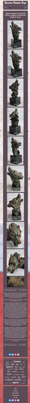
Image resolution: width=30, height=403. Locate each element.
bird (11, 362)
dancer (22, 369)
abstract (7, 377)
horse (25, 364)
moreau (24, 380)
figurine (9, 367)
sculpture (9, 379)
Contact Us (15, 390)
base (24, 377)
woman (14, 371)
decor (7, 364)
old (20, 383)
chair (18, 377)
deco (17, 364)
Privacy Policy (16, 392)
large (7, 383)
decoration (10, 369)
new (24, 367)
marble (18, 379)
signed (15, 382)
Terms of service (15, 395)
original (13, 377)
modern (16, 369)
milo (12, 364)
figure (7, 362)
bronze (17, 361)
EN (14, 397)
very (23, 371)
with (23, 383)
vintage (23, 362)
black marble (16, 374)
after (9, 371)
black (16, 367)
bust (10, 383)
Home (15, 388)
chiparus (22, 374)
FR (16, 397)
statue (9, 374)
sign (20, 367)
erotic (21, 364)
